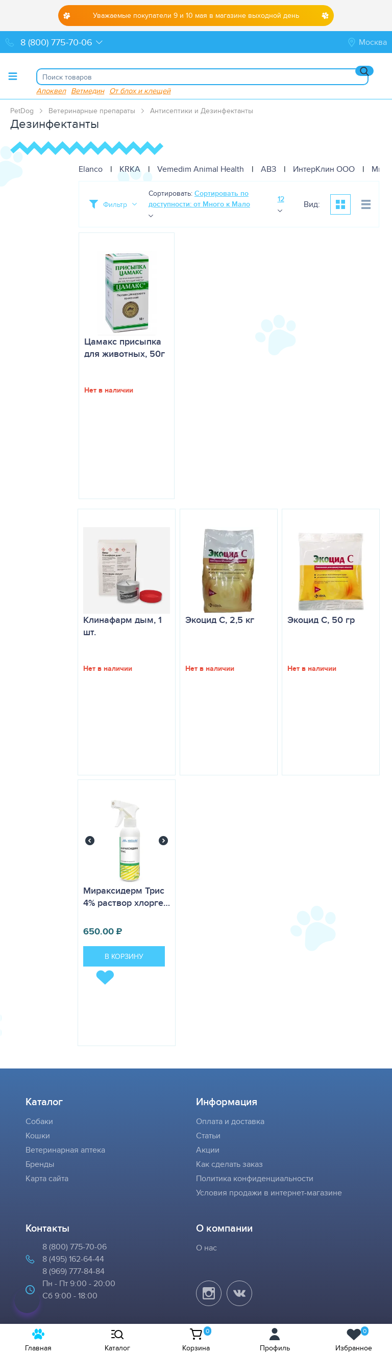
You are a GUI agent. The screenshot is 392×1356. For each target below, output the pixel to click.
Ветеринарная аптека (65, 1150)
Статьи (208, 1135)
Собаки (39, 1121)
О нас (206, 1248)
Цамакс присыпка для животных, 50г (124, 347)
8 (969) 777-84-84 (73, 1271)
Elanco (91, 169)
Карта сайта (47, 1178)
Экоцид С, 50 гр (321, 620)
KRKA (129, 169)
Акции (207, 1150)
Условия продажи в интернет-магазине (269, 1192)
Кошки (38, 1135)
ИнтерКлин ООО (324, 169)
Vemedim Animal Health (200, 169)
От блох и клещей (139, 90)
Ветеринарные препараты (91, 111)
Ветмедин (87, 90)
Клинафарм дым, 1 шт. (122, 626)
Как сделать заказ (229, 1164)
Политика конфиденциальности (254, 1178)
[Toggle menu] (13, 76)
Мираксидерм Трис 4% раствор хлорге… (126, 896)
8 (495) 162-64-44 (73, 1259)
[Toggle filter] (113, 204)
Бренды (40, 1164)
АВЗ (268, 169)
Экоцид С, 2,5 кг (219, 620)
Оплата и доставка (230, 1121)
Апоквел (51, 90)
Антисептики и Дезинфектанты (201, 111)
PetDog (22, 111)
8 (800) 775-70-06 (74, 1247)
